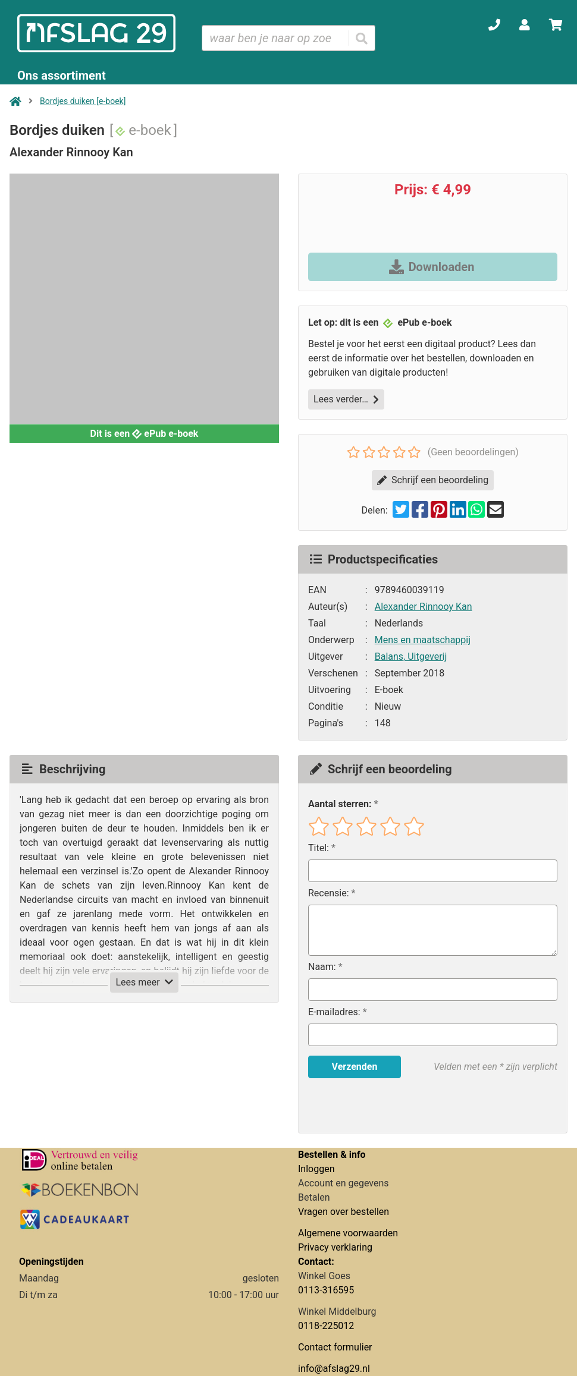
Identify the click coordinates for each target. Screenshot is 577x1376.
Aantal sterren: (339, 804)
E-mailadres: (334, 1012)
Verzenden (355, 1066)
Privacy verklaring (335, 1247)
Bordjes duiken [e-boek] (83, 101)
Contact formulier (335, 1347)
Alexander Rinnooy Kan (423, 606)
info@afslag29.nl (334, 1368)
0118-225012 (326, 1325)
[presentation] (384, 1105)
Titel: (318, 848)
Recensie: (328, 893)
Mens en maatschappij (423, 640)
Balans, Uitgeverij (411, 656)
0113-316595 (326, 1290)
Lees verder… (346, 399)
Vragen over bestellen (343, 1211)
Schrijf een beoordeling (432, 480)
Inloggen (316, 1169)
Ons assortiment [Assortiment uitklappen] (61, 75)
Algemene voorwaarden (348, 1233)
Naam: (322, 966)
